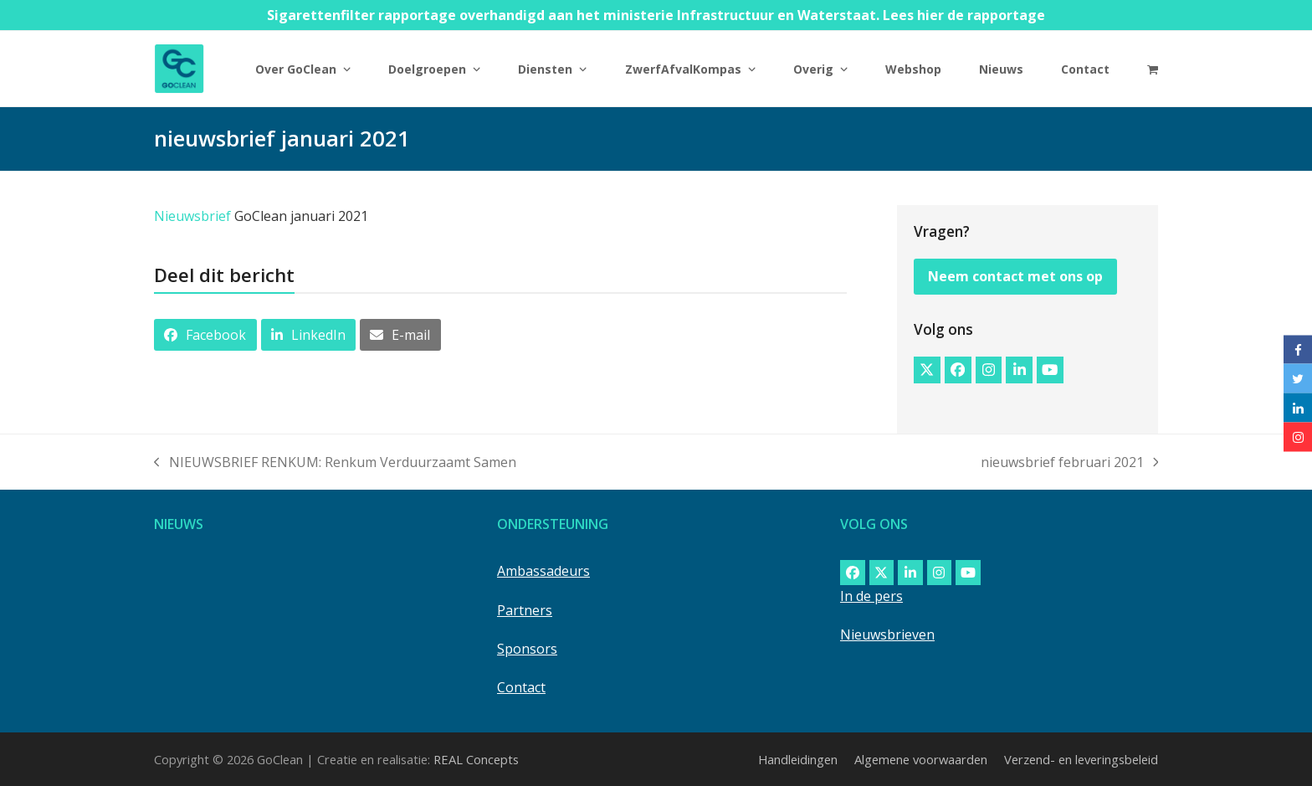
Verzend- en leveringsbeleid (1081, 759)
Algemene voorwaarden (920, 759)
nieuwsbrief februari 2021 (1070, 463)
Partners (524, 610)
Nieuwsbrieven (887, 634)
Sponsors (527, 649)
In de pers (871, 596)
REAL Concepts (476, 759)
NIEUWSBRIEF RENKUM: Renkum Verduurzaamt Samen (335, 463)
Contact (521, 687)
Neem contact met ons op (1015, 276)
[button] (1153, 69)
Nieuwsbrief (192, 216)
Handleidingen (798, 759)
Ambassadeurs (543, 571)
